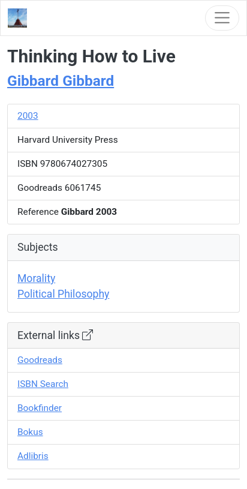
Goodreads (39, 360)
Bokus (30, 432)
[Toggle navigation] (222, 17)
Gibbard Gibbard (60, 80)
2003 (27, 115)
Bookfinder (39, 408)
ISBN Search (42, 384)
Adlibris (33, 456)
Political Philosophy (63, 294)
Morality (36, 278)
